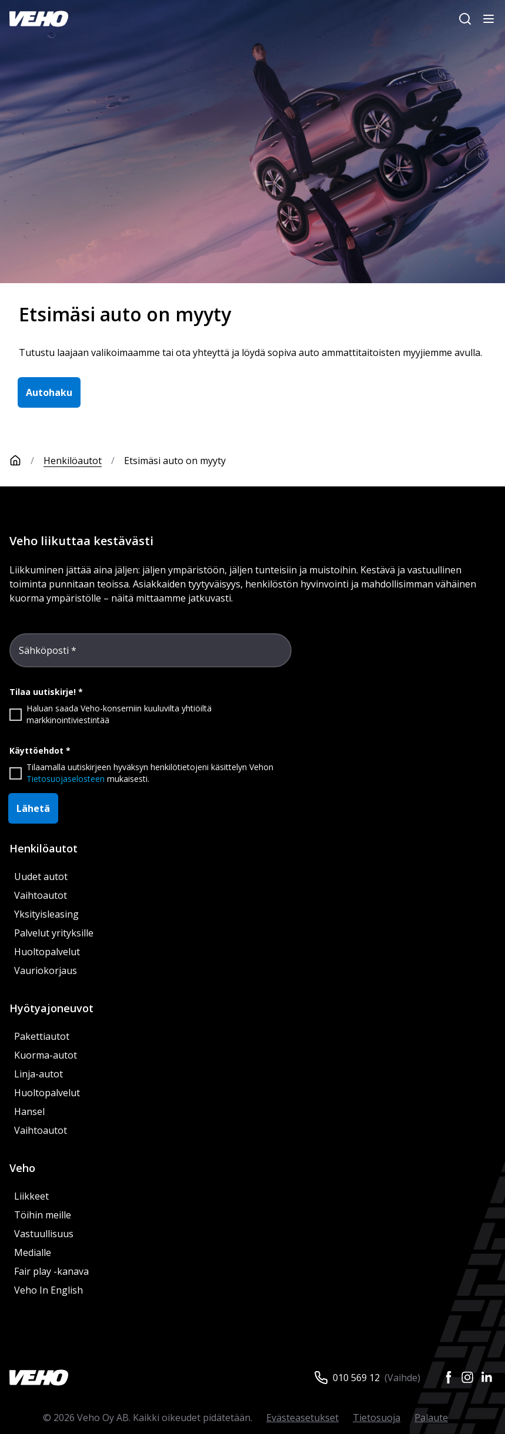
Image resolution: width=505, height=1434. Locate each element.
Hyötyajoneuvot (51, 1008)
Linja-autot (38, 1073)
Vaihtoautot (40, 895)
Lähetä (33, 808)
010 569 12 (356, 1377)
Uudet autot (41, 876)
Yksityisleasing (46, 914)
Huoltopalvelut (47, 951)
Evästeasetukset (302, 1417)
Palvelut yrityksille (53, 932)
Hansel (29, 1111)
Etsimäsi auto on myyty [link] (175, 460)
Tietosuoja (376, 1417)
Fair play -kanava (51, 1271)
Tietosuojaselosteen (65, 778)
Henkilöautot (73, 460)
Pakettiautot (41, 1036)
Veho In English (48, 1290)
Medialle (32, 1252)
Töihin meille (42, 1214)
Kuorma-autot (45, 1055)
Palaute (431, 1417)
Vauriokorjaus (45, 970)
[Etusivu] (26, 461)
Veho (22, 1168)
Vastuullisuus (43, 1233)
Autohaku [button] (49, 392)
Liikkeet (31, 1196)
